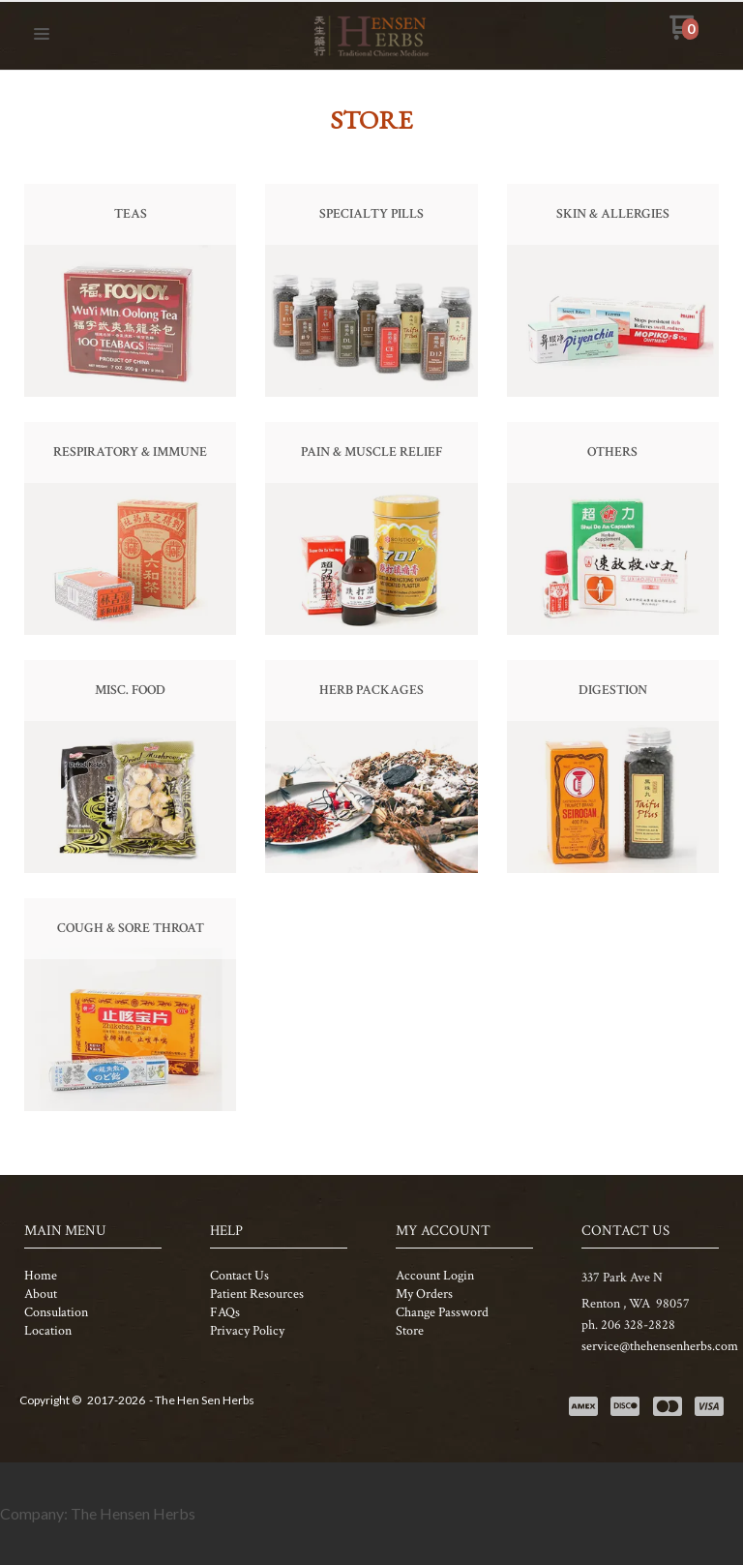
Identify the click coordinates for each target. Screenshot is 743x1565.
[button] (41, 34)
